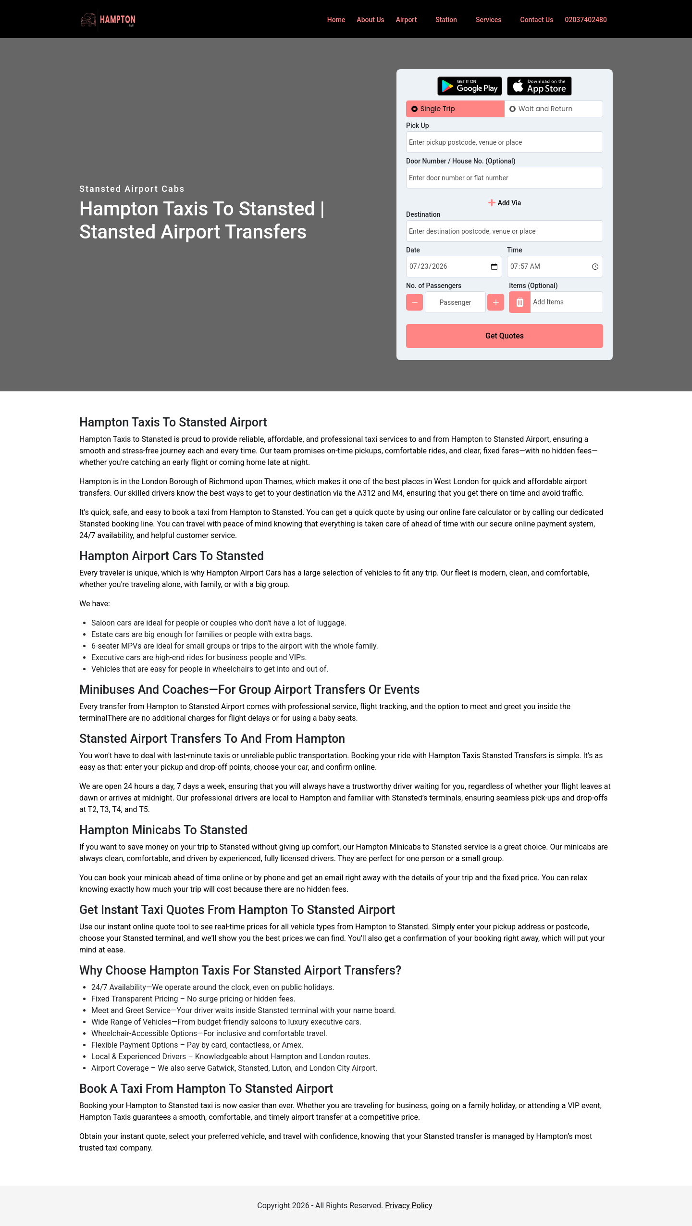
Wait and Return (545, 108)
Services (489, 20)
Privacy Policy (408, 1205)
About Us (370, 20)
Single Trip (437, 108)
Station (446, 20)
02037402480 (586, 20)
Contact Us (537, 20)
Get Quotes (504, 335)
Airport (406, 20)
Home (336, 20)
